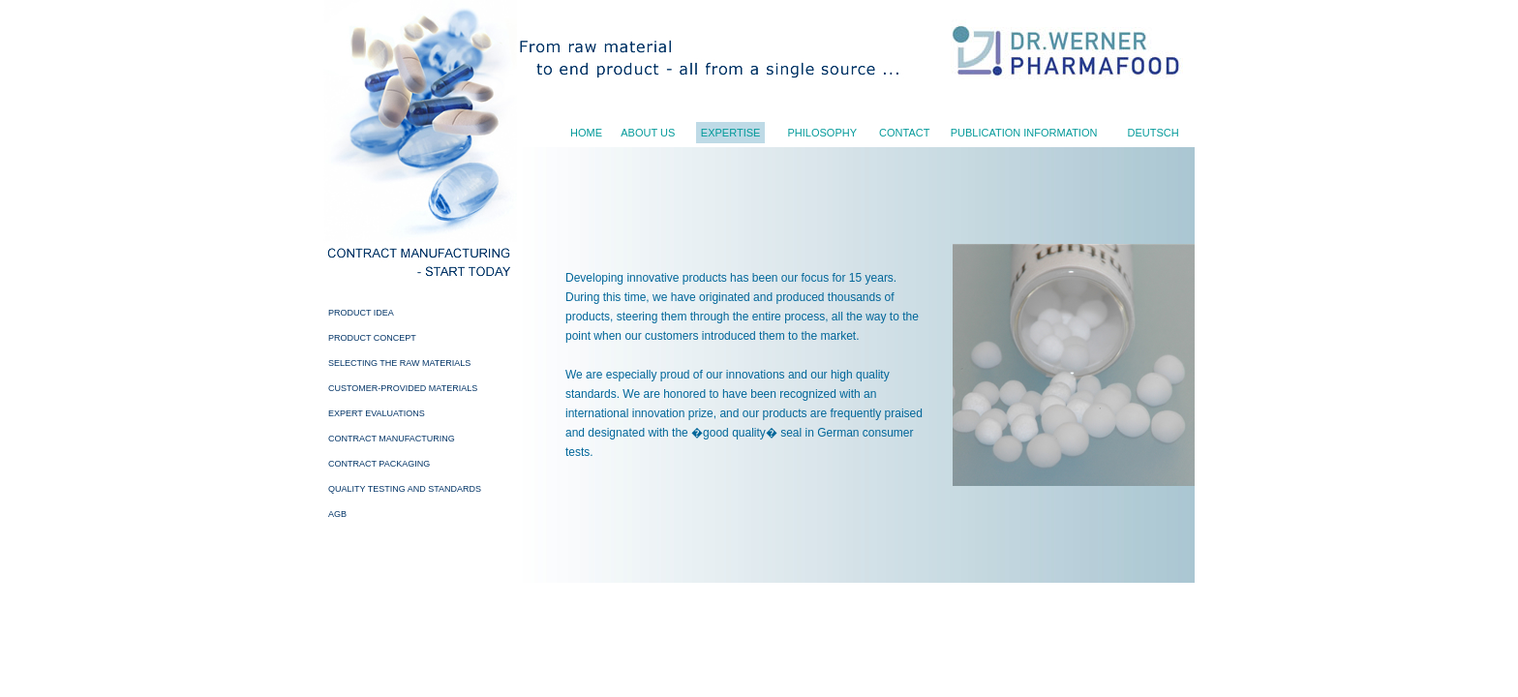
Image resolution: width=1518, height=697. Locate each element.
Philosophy (822, 132)
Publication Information (1024, 132)
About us (648, 132)
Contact (904, 132)
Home (586, 132)
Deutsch (1152, 132)
